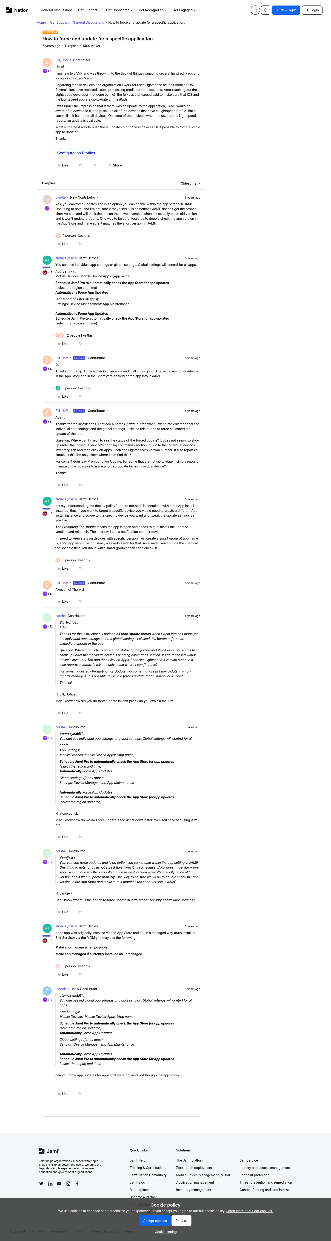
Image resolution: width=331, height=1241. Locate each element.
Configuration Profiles (76, 153)
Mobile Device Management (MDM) (203, 1175)
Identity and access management (265, 1168)
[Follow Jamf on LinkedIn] (50, 1183)
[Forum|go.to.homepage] (17, 10)
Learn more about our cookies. (249, 1211)
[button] (286, 10)
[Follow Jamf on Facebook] (77, 1183)
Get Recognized (153, 10)
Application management (195, 1182)
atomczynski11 (66, 258)
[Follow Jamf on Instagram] (68, 1183)
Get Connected (119, 10)
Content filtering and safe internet (265, 1190)
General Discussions (57, 10)
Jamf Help (138, 1160)
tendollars (62, 989)
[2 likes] (74, 335)
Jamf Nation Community (148, 1175)
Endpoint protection (255, 1175)
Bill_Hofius (63, 60)
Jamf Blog (137, 1182)
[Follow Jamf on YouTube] (59, 1183)
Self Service (249, 1160)
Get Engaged (184, 10)
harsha (60, 616)
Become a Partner (143, 1197)
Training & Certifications (148, 1168)
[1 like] (72, 235)
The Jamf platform (190, 1160)
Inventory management (193, 1190)
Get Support (89, 10)
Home (41, 22)
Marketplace (139, 1190)
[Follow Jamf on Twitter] (41, 1183)
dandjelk (61, 197)
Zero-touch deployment (194, 1168)
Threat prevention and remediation (266, 1182)
